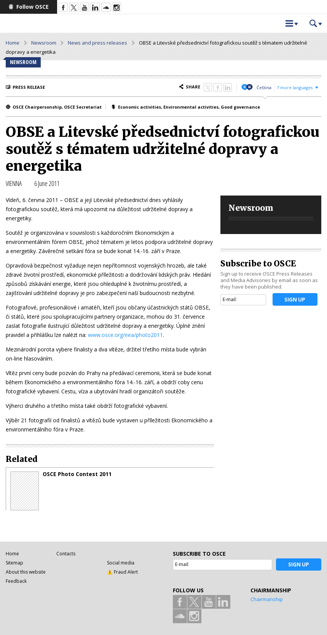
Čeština (264, 87)
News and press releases (97, 42)
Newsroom (43, 42)
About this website (26, 572)
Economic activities (139, 107)
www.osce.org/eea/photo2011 (125, 334)
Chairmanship (266, 599)
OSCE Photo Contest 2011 (77, 474)
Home (12, 42)
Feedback (16, 581)
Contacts (65, 553)
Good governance (240, 107)
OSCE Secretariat (83, 107)
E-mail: (230, 299)
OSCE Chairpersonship (37, 107)
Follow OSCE (32, 6)
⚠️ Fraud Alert (122, 572)
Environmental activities (191, 107)
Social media (120, 563)
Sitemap (14, 563)
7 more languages (295, 87)
